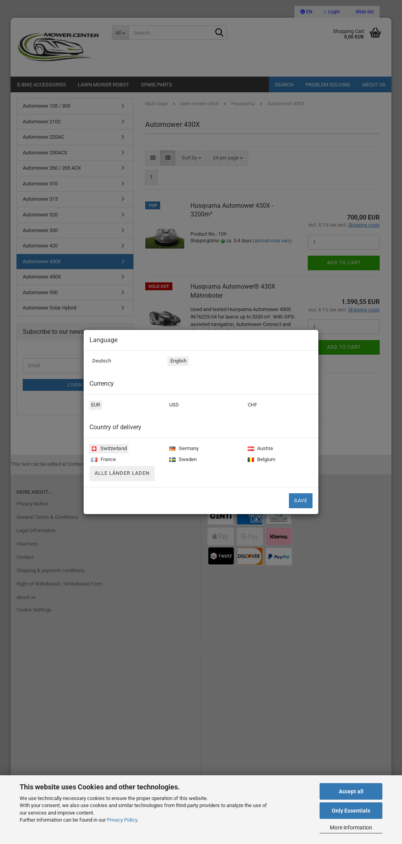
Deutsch (100, 362)
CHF (251, 406)
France (103, 460)
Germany (183, 449)
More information (351, 827)
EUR (95, 406)
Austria (259, 449)
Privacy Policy (122, 820)
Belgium (260, 460)
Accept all (351, 791)
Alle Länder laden (122, 473)
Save (300, 500)
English (177, 362)
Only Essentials (351, 810)
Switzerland (108, 449)
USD (173, 406)
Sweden (182, 460)
